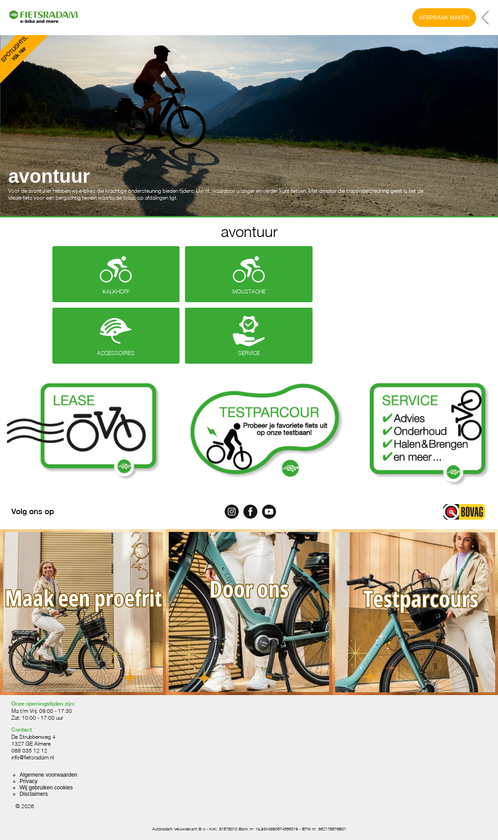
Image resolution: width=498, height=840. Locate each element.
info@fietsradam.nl (32, 757)
